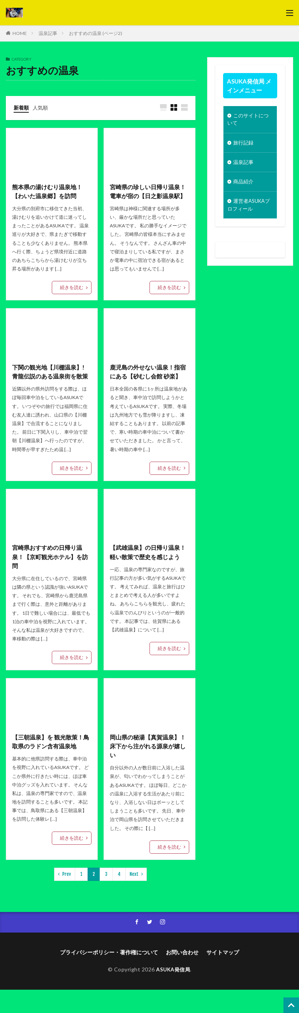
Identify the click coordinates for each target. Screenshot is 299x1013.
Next (134, 897)
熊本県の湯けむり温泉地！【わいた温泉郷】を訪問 (49, 192)
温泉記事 (48, 33)
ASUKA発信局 (173, 992)
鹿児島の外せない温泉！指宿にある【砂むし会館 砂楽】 (147, 387)
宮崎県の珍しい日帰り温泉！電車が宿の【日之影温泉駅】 (147, 197)
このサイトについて (249, 120)
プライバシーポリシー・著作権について (109, 975)
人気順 (42, 107)
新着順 (22, 107)
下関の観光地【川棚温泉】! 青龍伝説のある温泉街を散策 (51, 387)
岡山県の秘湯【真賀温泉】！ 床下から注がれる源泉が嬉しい (148, 768)
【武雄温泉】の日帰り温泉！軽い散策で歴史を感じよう (147, 578)
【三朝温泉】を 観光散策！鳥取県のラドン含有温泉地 (50, 763)
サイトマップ (222, 975)
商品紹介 (244, 184)
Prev (66, 897)
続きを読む (71, 288)
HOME (19, 33)
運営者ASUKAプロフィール (247, 209)
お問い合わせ (182, 975)
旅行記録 (244, 144)
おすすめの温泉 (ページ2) (95, 33)
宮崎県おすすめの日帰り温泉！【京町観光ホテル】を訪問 (49, 578)
